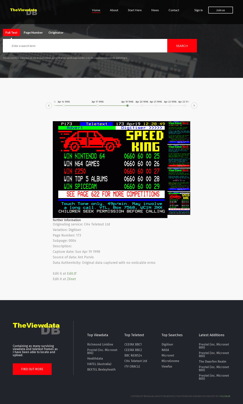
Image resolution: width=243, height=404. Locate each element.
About (114, 10)
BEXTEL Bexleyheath (101, 369)
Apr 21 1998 (156, 101)
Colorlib (224, 396)
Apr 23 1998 (184, 101)
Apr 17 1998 (98, 101)
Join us (220, 10)
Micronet (168, 355)
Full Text (15, 32)
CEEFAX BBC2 (133, 350)
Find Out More (32, 369)
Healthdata (95, 358)
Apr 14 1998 (64, 101)
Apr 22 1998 (170, 101)
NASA (165, 350)
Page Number (41, 32)
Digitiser (167, 344)
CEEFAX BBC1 (133, 344)
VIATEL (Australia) (99, 364)
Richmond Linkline (100, 344)
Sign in (198, 10)
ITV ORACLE (132, 366)
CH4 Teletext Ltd (135, 361)
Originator (65, 32)
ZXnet (71, 279)
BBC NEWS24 (133, 355)
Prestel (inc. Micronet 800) (102, 352)
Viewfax (167, 366)
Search (182, 45)
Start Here (135, 10)
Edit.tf (71, 273)
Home (96, 10)
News (155, 10)
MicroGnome (170, 361)
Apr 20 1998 (142, 101)
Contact (174, 10)
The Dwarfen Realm (212, 361)
